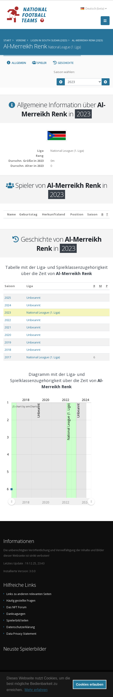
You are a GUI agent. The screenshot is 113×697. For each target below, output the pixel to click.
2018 (8, 350)
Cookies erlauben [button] (89, 684)
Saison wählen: (64, 72)
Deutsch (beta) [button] (94, 8)
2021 (8, 327)
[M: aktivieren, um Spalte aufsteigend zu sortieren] (100, 286)
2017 (8, 357)
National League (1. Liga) (43, 312)
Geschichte (63, 63)
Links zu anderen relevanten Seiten (28, 594)
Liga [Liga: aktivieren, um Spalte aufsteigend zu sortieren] (29, 286)
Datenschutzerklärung (20, 627)
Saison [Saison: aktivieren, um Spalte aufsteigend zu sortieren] (10, 286)
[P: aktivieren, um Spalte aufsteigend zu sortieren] (107, 286)
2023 (8, 312)
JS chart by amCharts (25, 406)
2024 (8, 305)
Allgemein (16, 63)
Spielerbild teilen (17, 620)
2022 (8, 320)
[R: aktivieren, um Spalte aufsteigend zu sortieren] (94, 286)
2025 (8, 298)
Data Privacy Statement (21, 633)
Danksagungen (15, 614)
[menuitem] (51, 501)
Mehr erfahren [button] (36, 690)
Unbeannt (33, 298)
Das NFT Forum (16, 607)
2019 (8, 342)
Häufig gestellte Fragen (20, 600)
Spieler (39, 63)
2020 (8, 335)
